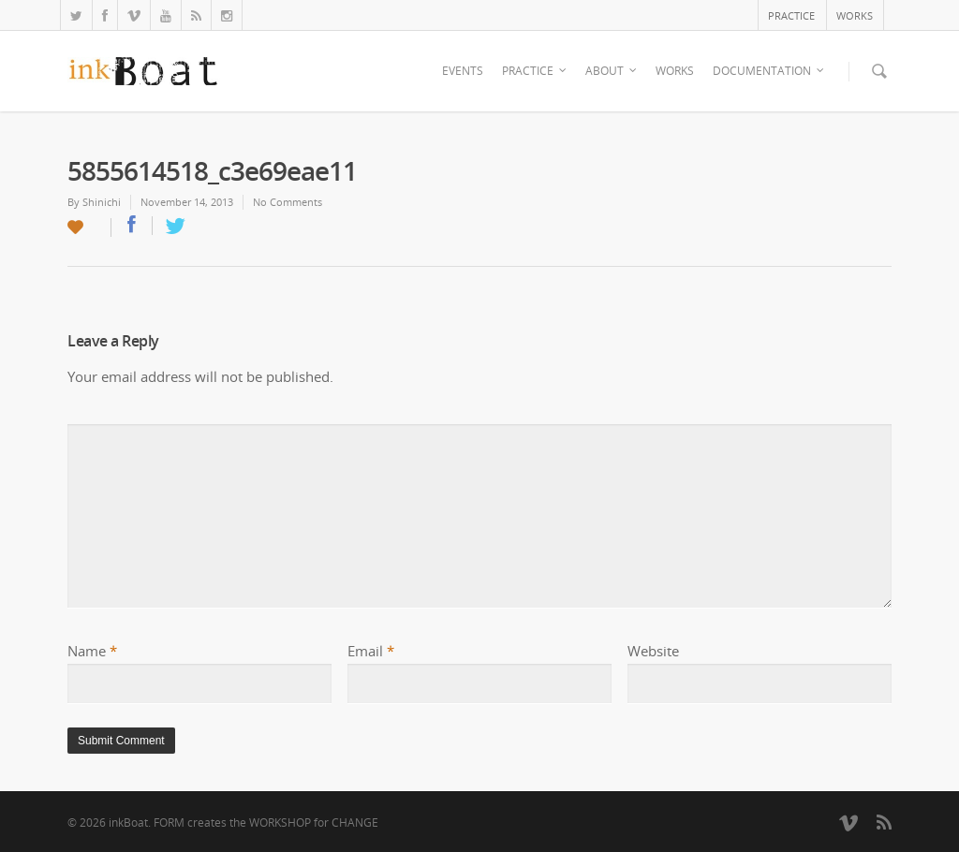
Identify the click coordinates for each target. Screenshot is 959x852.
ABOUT (612, 71)
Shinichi (101, 202)
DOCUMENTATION (769, 71)
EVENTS (462, 71)
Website (653, 650)
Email (370, 650)
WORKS (854, 15)
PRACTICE (791, 15)
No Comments (287, 202)
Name (92, 650)
